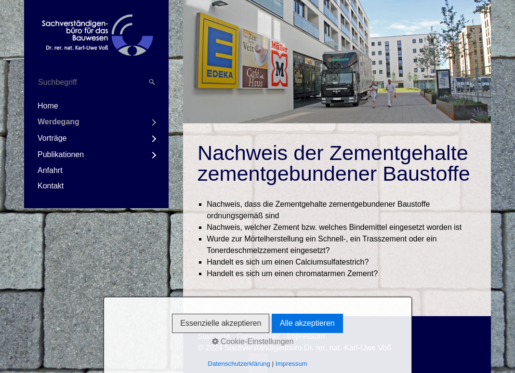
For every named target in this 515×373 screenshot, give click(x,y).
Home (48, 106)
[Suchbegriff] (96, 82)
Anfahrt (50, 170)
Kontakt (51, 186)
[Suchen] (152, 82)
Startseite (214, 336)
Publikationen (61, 154)
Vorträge (52, 138)
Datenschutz (258, 336)
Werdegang (58, 122)
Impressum (306, 336)
